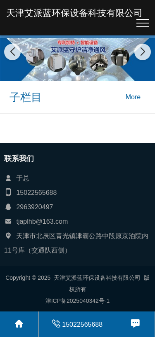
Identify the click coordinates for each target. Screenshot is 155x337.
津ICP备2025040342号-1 (77, 300)
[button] (69, 73)
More (133, 97)
